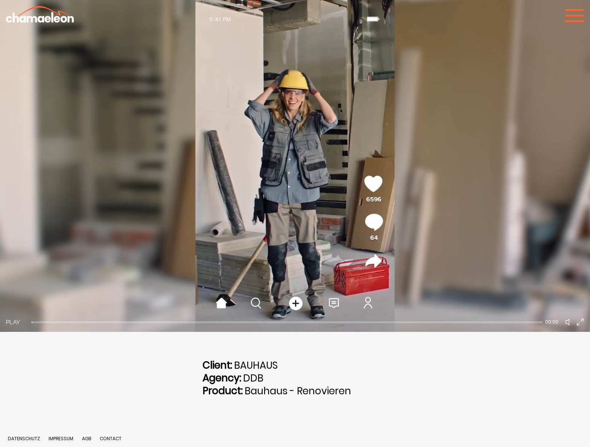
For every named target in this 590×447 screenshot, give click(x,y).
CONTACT (111, 438)
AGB (86, 438)
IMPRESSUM (62, 438)
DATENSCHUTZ (24, 438)
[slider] (287, 322)
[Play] (13, 322)
